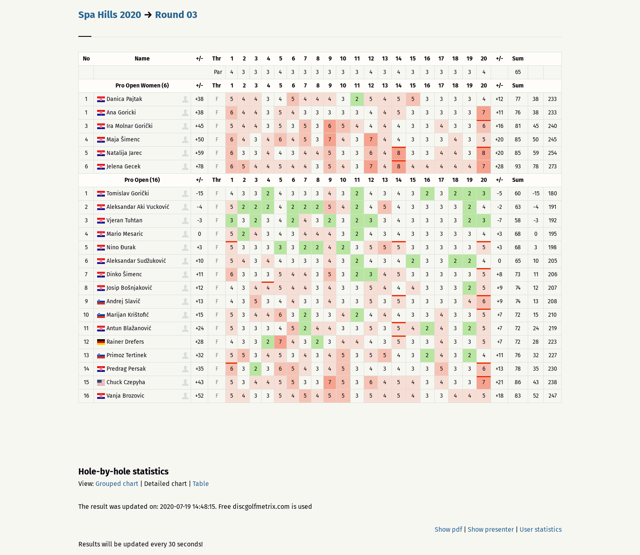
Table (201, 484)
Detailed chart (165, 484)
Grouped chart (117, 484)
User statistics (541, 529)
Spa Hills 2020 (109, 14)
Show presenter (491, 529)
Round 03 (176, 14)
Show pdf (448, 529)
